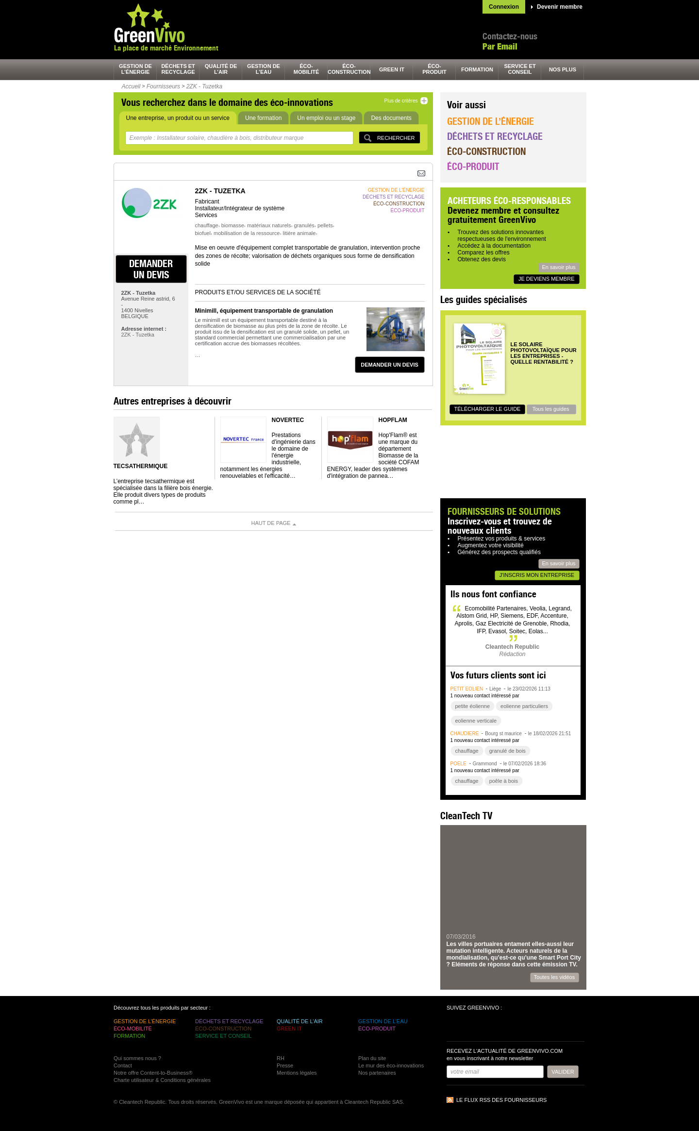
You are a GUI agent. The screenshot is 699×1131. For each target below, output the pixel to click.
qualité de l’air (221, 69)
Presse (285, 1065)
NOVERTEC (288, 420)
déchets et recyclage (178, 69)
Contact (123, 1065)
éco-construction (349, 69)
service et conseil (519, 69)
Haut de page (271, 523)
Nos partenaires (377, 1073)
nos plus (562, 69)
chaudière (464, 733)
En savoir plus (558, 267)
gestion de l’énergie (135, 69)
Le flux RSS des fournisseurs (501, 1100)
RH (280, 1058)
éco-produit (434, 69)
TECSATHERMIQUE (141, 466)
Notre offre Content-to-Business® (153, 1073)
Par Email (500, 46)
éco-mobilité (306, 69)
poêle (458, 763)
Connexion (504, 6)
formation (477, 69)
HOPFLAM (393, 420)
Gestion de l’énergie (490, 121)
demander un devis (151, 269)
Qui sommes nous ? (137, 1058)
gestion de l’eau (263, 69)
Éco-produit (473, 166)
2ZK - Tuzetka (204, 86)
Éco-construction (486, 151)
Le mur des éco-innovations (391, 1065)
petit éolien (466, 689)
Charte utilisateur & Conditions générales (162, 1080)
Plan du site (372, 1058)
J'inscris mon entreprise (536, 575)
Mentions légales (297, 1073)
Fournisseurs (163, 86)
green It (391, 69)
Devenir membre (559, 6)
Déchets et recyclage (495, 136)
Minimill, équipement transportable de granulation (264, 310)
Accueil (131, 86)
